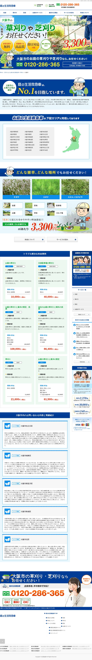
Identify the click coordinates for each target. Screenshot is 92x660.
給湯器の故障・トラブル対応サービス (80, 646)
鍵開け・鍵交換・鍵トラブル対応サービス (18, 646)
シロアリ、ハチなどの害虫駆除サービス (49, 648)
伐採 (4, 12)
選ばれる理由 (53, 12)
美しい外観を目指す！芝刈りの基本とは (83, 348)
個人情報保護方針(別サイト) (58, 630)
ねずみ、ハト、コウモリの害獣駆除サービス (50, 650)
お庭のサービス (37, 12)
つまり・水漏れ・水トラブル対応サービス (18, 648)
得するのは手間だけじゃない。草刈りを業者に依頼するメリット (83, 355)
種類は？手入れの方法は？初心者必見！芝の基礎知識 (83, 342)
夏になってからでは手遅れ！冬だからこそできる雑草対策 (83, 326)
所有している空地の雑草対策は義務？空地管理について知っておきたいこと (83, 335)
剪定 (24, 12)
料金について (84, 12)
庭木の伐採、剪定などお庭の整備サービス (49, 646)
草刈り (14, 12)
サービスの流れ (69, 12)
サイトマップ (54, 633)
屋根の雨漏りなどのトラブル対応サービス (81, 648)
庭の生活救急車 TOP (52, 613)
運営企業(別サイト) (56, 627)
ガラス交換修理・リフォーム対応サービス (18, 650)
